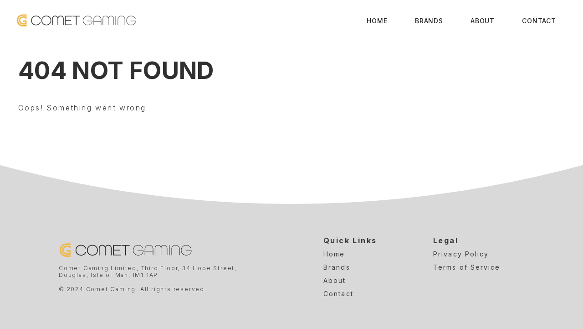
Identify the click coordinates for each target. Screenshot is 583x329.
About (482, 21)
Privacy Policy (461, 254)
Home (377, 21)
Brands (429, 21)
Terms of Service (467, 267)
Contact (539, 21)
